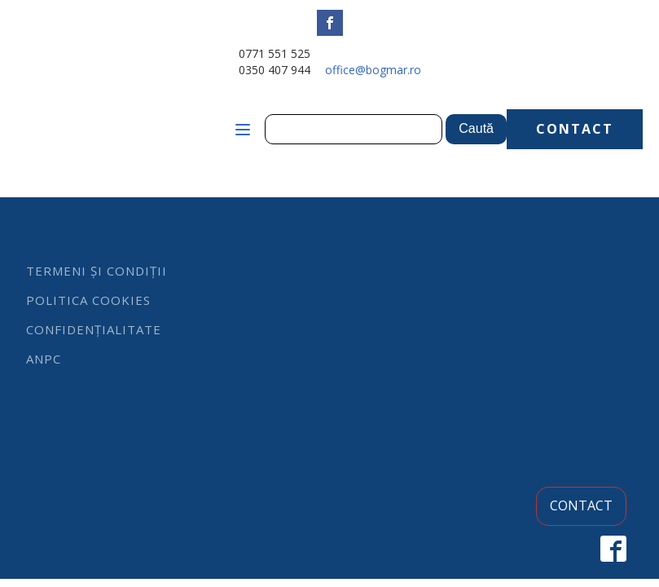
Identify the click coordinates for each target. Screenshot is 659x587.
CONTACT (574, 129)
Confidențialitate (93, 329)
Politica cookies (88, 300)
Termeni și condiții (96, 271)
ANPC (43, 359)
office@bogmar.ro (373, 69)
